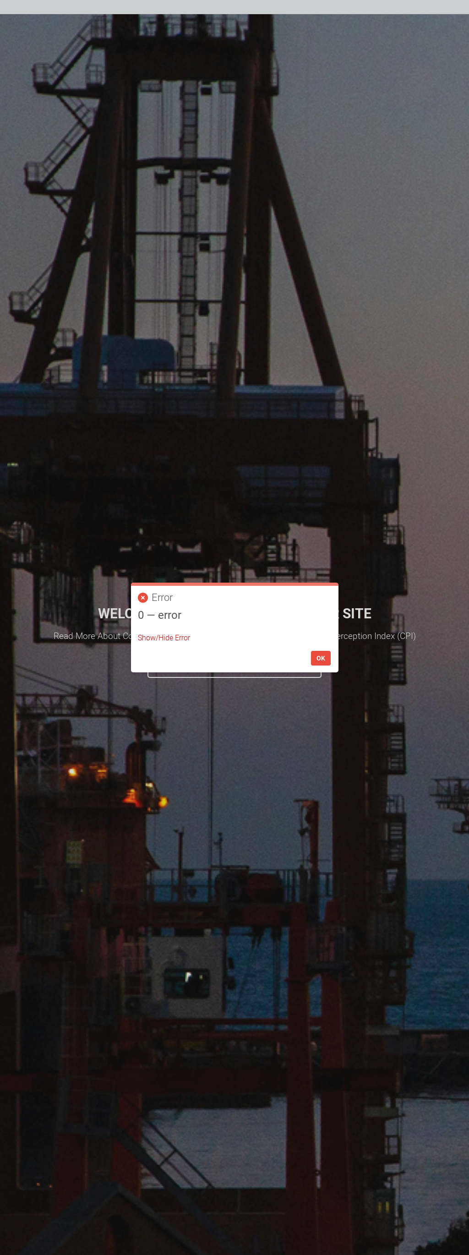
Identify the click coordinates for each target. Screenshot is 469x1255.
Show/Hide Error (164, 637)
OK (320, 658)
